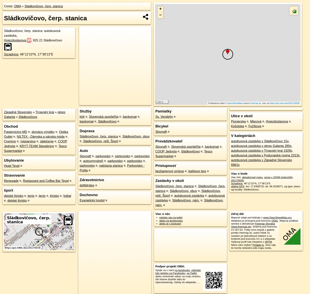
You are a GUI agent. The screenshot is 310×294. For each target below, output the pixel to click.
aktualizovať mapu (252, 177)
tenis (31, 196)
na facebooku (182, 270)
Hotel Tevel (12, 166)
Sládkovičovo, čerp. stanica (44, 6)
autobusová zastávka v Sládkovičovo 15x (260, 141)
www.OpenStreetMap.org (277, 217)
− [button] (160, 15)
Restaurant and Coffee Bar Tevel (46, 181)
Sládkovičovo (28, 117)
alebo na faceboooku (171, 220)
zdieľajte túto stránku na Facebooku (178, 272)
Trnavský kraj (44, 112)
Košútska (237, 126)
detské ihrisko (13, 196)
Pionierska (238, 121)
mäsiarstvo (28, 141)
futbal (67, 196)
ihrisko (54, 196)
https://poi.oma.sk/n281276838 (284, 103)
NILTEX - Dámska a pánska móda (41, 136)
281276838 (237, 180)
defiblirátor (87, 185)
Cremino (10, 141)
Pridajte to (258, 244)
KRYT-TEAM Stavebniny (37, 146)
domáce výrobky (43, 132)
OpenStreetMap (235, 103)
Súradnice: (11, 54)
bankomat (130, 116)
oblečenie (47, 141)
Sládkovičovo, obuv (136, 136)
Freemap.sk (255, 103)
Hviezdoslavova (17, 40)
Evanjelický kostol (92, 200)
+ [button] (160, 9)
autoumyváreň (93, 161)
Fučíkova (255, 126)
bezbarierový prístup (169, 171)
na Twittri (192, 273)
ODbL (274, 220)
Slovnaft (85, 156)
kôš (82, 116)
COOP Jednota (166, 151)
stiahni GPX (237, 186)
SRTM (268, 241)
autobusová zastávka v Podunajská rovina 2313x (265, 155)
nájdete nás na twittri (170, 217)
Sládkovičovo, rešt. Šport (100, 141)
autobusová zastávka (189, 195)
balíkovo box (197, 171)
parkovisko (103, 156)
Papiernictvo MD (15, 132)
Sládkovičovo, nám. (186, 200)
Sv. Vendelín (164, 116)
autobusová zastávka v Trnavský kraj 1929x (261, 150)
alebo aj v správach (170, 223)
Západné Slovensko (18, 112)
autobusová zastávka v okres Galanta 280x (261, 146)
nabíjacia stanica (111, 165)
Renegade (11, 181)
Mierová (255, 121)
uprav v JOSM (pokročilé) (278, 177)
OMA (17, 6)
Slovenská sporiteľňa (103, 116)
